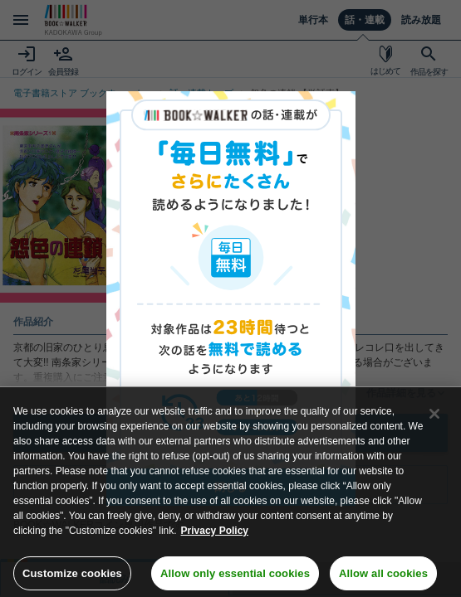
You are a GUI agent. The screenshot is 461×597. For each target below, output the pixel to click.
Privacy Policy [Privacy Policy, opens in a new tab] (214, 537)
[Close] (434, 420)
